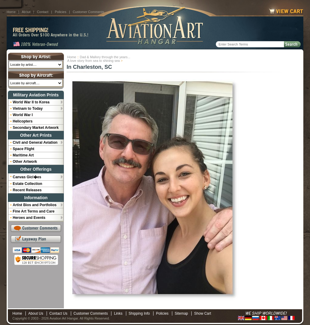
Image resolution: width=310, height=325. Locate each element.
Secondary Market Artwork (36, 128)
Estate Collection (27, 184)
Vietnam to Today (28, 108)
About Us (35, 313)
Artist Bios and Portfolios (35, 205)
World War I (23, 115)
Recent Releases (27, 190)
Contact (42, 12)
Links (118, 313)
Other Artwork (25, 161)
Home (11, 12)
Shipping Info (139, 313)
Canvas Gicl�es (27, 177)
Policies (60, 12)
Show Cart (202, 313)
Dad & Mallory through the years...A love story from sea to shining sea (98, 58)
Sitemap (181, 313)
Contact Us (58, 313)
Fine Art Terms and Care (33, 211)
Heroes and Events (29, 218)
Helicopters (22, 121)
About (26, 12)
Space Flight (23, 149)
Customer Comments (88, 12)
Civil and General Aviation (35, 142)
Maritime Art (23, 155)
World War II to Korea (31, 102)
